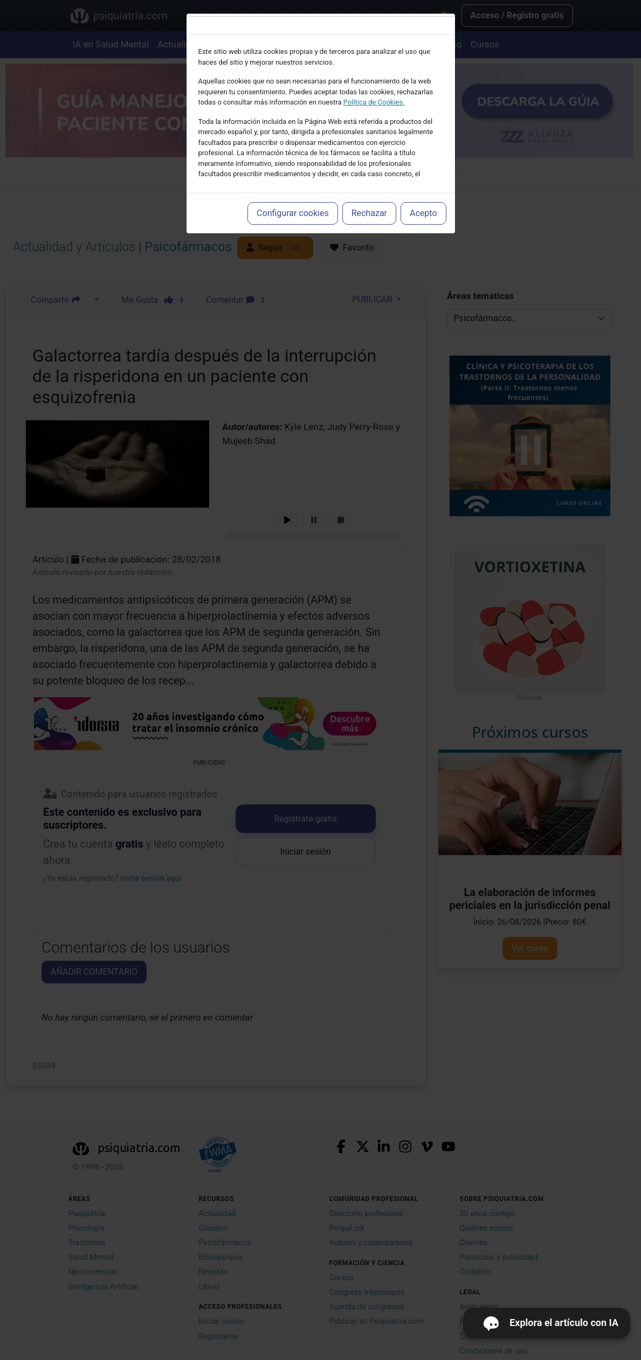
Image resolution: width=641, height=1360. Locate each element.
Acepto (423, 213)
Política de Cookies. (374, 102)
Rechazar (369, 213)
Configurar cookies (293, 213)
